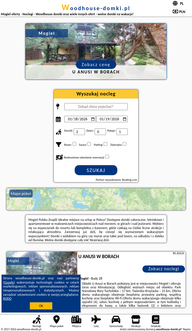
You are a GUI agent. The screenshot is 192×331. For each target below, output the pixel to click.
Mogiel (13, 260)
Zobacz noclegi (163, 268)
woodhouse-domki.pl (95, 8)
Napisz (187, 329)
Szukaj (96, 170)
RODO (7, 298)
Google (9, 282)
